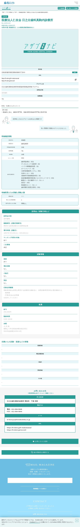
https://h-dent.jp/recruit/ (8, 81)
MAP (75, 72)
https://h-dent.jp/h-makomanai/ (10, 78)
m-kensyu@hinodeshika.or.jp (18, 419)
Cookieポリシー (34, 522)
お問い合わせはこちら (40, 514)
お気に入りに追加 (41, 441)
